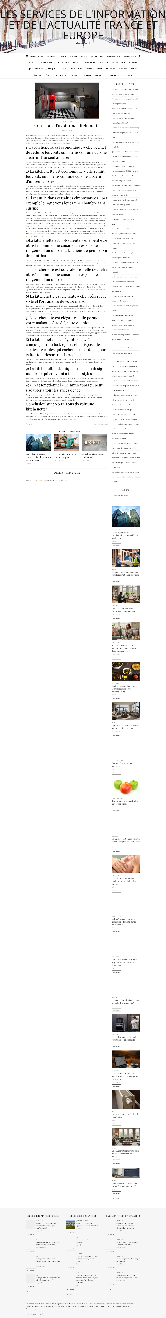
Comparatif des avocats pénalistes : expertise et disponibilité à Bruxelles (125, 1225)
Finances (77, 62)
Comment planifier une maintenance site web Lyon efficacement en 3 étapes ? (125, 267)
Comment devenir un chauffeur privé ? (125, 419)
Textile (75, 75)
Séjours (73, 56)
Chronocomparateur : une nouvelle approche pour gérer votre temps (125, 1076)
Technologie (62, 75)
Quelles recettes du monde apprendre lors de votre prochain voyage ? (123, 689)
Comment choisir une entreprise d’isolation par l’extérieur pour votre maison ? (125, 371)
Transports (100, 75)
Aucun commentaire (101, 424)
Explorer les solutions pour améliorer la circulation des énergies (124, 881)
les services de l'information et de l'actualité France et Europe (83, 24)
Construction (62, 62)
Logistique (76, 69)
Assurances (129, 56)
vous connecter (40, 480)
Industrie (103, 62)
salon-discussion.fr (119, 453)
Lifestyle (63, 69)
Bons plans (46, 62)
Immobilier (90, 62)
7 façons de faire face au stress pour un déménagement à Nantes (87, 1258)
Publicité (123, 69)
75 (31, 1292)
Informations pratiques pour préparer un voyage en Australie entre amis (126, 385)
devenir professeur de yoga (122, 414)
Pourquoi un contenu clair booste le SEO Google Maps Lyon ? (48, 1261)
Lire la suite (116, 545)
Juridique (50, 69)
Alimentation (36, 56)
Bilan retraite (117, 424)
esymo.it (115, 472)
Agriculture (97, 56)
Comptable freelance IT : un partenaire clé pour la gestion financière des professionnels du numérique (126, 233)
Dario (114, 405)
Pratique (110, 69)
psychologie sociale (119, 443)
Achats (84, 56)
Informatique (118, 62)
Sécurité (37, 75)
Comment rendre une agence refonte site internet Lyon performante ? (47, 1225)
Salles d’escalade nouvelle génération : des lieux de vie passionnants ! (124, 922)
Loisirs (89, 69)
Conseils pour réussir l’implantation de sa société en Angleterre (38, 457)
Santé (134, 69)
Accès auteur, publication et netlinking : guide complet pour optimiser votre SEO (126, 132)
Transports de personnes (122, 75)
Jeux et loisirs (36, 69)
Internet (51, 56)
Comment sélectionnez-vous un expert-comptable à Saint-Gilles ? (126, 842)
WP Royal (40, 1314)
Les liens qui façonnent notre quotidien (126, 185)
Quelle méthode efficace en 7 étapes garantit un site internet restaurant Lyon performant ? (125, 156)
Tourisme (86, 75)
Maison (62, 56)
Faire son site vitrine (119, 366)
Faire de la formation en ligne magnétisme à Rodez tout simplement (124, 962)
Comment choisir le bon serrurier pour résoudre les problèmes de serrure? (126, 477)
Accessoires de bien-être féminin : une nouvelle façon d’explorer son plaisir (124, 648)
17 (117, 1198)
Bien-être (33, 62)
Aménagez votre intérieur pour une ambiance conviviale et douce (125, 1154)
